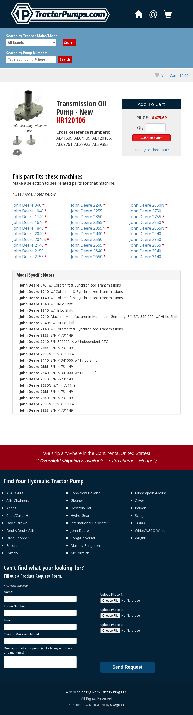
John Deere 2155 (28, 256)
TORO (140, 523)
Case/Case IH (17, 515)
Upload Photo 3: (111, 625)
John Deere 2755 (145, 216)
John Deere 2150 (28, 251)
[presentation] (138, 647)
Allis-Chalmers (17, 500)
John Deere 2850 (145, 222)
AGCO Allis (14, 493)
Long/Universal (83, 538)
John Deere (80, 530)
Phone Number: (15, 606)
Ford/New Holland (85, 493)
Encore (12, 545)
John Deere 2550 (86, 239)
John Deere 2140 (28, 245)
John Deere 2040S (29, 239)
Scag (139, 515)
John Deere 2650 (86, 256)
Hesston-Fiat (81, 508)
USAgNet (117, 705)
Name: (8, 592)
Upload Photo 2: (111, 610)
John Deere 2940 (145, 233)
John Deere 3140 (145, 256)
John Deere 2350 (86, 216)
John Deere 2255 (86, 211)
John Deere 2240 (86, 205)
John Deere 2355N (88, 228)
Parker (140, 508)
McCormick (80, 553)
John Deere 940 (26, 205)
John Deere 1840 (28, 228)
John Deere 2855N (147, 228)
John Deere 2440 (86, 233)
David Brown (16, 523)
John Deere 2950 (145, 239)
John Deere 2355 (86, 222)
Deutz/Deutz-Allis (20, 530)
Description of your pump (38, 650)
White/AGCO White (150, 530)
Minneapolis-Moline (151, 493)
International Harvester (89, 523)
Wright (140, 538)
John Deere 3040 (145, 251)
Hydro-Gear (80, 515)
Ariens (11, 508)
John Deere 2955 (145, 245)
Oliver (139, 500)
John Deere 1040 (28, 211)
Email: (8, 620)
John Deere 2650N (147, 205)
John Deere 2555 (86, 245)
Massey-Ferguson (85, 545)
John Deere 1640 (28, 222)
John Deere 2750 (145, 211)
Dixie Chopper (17, 538)
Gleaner (77, 500)
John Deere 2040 (28, 233)
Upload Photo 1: (111, 594)
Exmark (12, 553)
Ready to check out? (152, 149)
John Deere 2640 (86, 251)
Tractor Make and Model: (22, 634)
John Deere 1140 (28, 216)
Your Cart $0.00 (174, 75)
